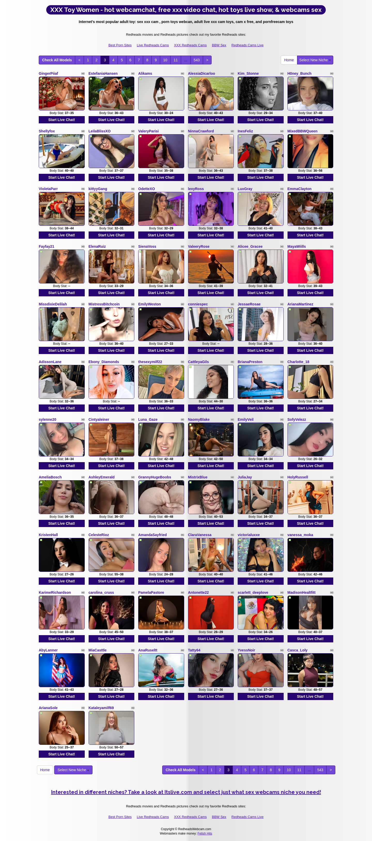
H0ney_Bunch (300, 73)
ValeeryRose (199, 246)
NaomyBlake (199, 419)
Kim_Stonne (248, 73)
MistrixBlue (197, 477)
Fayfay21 (46, 246)
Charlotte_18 (298, 362)
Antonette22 (198, 592)
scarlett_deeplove (253, 592)
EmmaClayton (300, 189)
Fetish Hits (205, 833)
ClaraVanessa (200, 535)
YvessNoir (246, 650)
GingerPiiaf (48, 73)
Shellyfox (47, 131)
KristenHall (48, 535)
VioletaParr (48, 189)
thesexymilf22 (150, 362)
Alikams (145, 73)
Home (289, 60)
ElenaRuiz (97, 246)
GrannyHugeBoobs (154, 477)
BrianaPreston (250, 362)
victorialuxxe (249, 535)
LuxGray (245, 189)
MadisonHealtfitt (302, 592)
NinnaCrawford (201, 131)
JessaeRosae (249, 304)
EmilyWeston (149, 304)
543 (197, 60)
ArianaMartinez (300, 304)
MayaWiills (297, 246)
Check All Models (57, 60)
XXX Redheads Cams (190, 45)
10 (165, 60)
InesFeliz (245, 131)
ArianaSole (48, 708)
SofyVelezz (297, 419)
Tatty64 (194, 650)
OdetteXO (146, 189)
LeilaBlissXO (100, 131)
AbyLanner (48, 650)
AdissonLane (50, 362)
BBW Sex (219, 45)
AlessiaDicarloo (201, 73)
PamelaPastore (151, 592)
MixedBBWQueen (303, 131)
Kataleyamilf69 (101, 708)
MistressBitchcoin (104, 304)
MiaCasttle (98, 650)
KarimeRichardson (55, 592)
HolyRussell (298, 477)
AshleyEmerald (102, 477)
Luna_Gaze (148, 419)
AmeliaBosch (50, 477)
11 (176, 60)
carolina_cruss (101, 592)
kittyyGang (98, 189)
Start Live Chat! (61, 120)
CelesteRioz (99, 535)
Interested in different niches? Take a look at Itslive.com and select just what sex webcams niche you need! (186, 792)
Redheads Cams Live (247, 45)
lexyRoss (196, 189)
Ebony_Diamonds (104, 362)
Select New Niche (315, 60)
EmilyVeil (245, 419)
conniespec (198, 304)
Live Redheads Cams (153, 45)
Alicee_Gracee (250, 246)
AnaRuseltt (147, 650)
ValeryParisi (148, 131)
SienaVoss (147, 246)
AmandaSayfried (152, 535)
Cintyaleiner (99, 419)
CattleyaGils (198, 362)
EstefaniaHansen (103, 73)
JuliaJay (245, 477)
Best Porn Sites (120, 45)
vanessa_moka (300, 535)
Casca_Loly (298, 650)
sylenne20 (47, 419)
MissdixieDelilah (53, 304)
